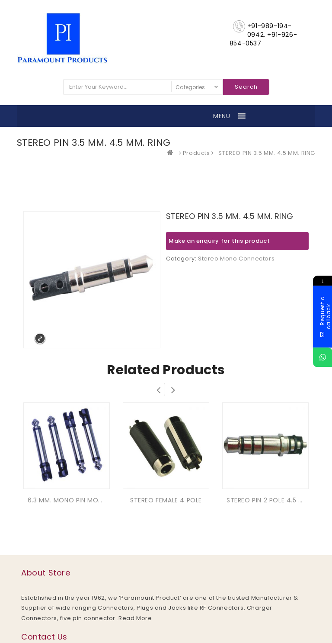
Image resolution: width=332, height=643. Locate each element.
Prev (158, 389)
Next (173, 389)
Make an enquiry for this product (219, 241)
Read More (135, 618)
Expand (40, 338)
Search (246, 87)
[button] (221, 116)
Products (196, 153)
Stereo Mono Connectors (236, 258)
